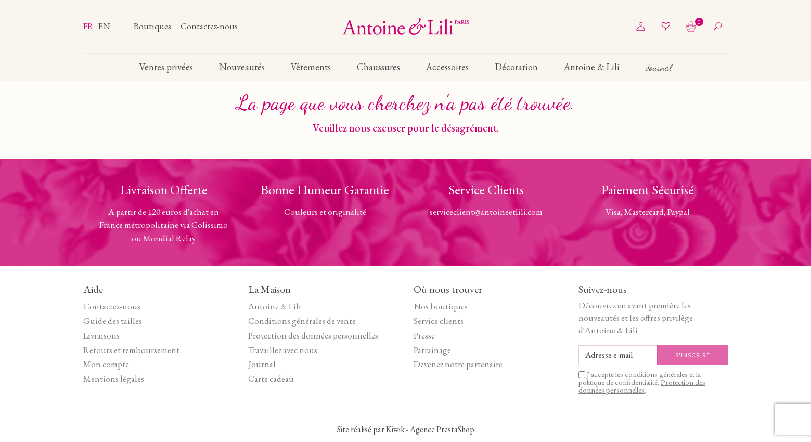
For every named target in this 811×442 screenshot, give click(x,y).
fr (89, 26)
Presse (424, 335)
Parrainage (432, 350)
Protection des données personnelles (313, 335)
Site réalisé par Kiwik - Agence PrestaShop (405, 429)
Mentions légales (113, 378)
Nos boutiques (441, 306)
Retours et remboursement (131, 350)
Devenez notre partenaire (458, 364)
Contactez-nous (209, 26)
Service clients (439, 321)
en (104, 26)
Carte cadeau (271, 378)
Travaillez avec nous (282, 350)
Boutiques (153, 26)
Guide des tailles (112, 321)
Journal (262, 364)
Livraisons (101, 335)
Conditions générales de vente (302, 321)
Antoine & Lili (274, 306)
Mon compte (106, 364)
